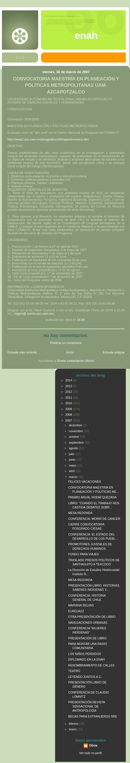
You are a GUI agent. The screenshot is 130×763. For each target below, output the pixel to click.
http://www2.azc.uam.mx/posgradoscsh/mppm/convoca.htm (48, 139)
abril (72, 471)
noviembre (76, 431)
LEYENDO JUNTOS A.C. (85, 676)
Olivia (93, 745)
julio (72, 454)
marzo (73, 477)
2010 (69, 403)
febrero (74, 723)
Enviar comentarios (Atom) (76, 360)
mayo (73, 465)
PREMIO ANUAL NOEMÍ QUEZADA (92, 497)
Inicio (69, 352)
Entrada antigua (113, 352)
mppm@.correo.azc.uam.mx (33, 313)
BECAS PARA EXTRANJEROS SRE (92, 716)
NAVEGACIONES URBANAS (87, 622)
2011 (69, 397)
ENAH (86, 35)
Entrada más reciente (22, 352)
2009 (69, 409)
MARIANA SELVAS (81, 605)
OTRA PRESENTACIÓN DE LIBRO (92, 616)
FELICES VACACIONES (84, 481)
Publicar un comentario (66, 343)
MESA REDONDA (80, 513)
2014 (69, 380)
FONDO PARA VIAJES (83, 554)
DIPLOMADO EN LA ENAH (86, 659)
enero (73, 729)
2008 (69, 414)
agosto (74, 448)
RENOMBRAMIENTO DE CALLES (91, 665)
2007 (69, 420)
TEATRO (74, 671)
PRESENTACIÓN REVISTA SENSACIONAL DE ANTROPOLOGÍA (86, 706)
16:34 (81, 319)
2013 (69, 386)
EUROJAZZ (76, 611)
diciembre (76, 425)
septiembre (77, 442)
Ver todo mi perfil (90, 753)
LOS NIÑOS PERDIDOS (84, 654)
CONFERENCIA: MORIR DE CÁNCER (94, 518)
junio (72, 459)
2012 (69, 391)
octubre (74, 436)
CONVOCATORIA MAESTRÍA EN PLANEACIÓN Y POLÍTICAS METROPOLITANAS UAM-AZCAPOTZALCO (66, 85)
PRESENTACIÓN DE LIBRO (87, 638)
